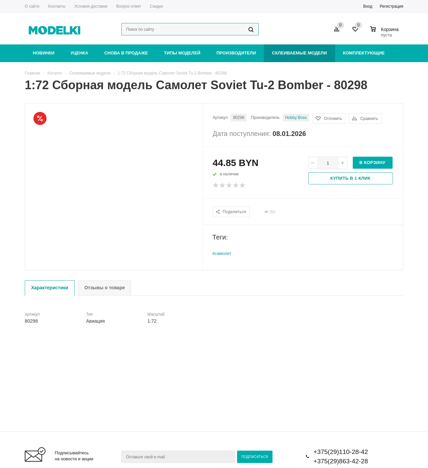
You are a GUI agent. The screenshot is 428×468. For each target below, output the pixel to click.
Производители (236, 52)
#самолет (221, 253)
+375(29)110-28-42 (340, 451)
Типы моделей (182, 52)
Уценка (79, 52)
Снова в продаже (126, 52)
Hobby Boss (296, 117)
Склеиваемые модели (299, 52)
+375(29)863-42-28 (340, 461)
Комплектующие (364, 52)
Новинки (44, 52)
